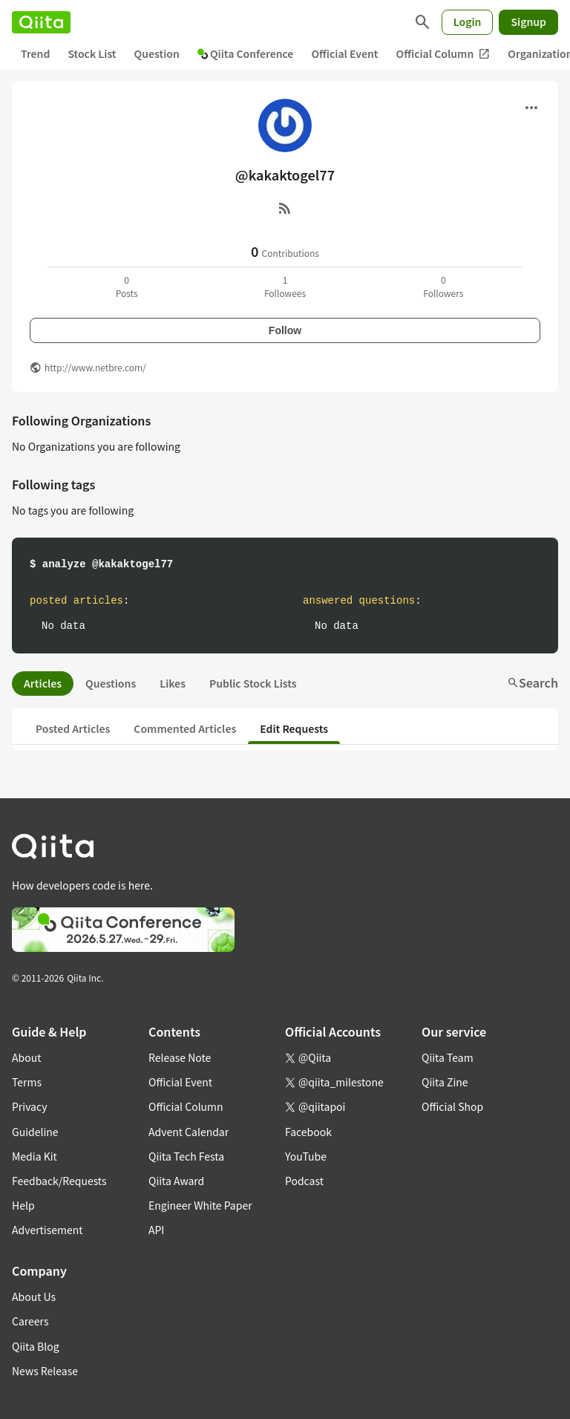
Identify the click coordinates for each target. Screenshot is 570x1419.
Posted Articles (73, 728)
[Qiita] (41, 22)
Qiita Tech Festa (186, 1156)
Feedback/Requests (59, 1180)
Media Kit (34, 1156)
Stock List (92, 53)
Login (467, 21)
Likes (173, 683)
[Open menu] (531, 108)
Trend (35, 53)
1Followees (285, 286)
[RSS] (285, 208)
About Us (34, 1296)
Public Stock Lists (253, 683)
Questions (110, 683)
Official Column (443, 54)
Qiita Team (448, 1057)
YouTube (306, 1156)
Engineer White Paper (200, 1205)
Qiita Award (176, 1180)
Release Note (179, 1057)
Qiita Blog (35, 1346)
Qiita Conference (245, 53)
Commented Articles (185, 728)
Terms (27, 1081)
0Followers (443, 286)
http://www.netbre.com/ (95, 367)
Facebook (308, 1131)
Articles (43, 683)
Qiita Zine (445, 1081)
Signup (528, 21)
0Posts (127, 286)
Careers (30, 1321)
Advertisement (47, 1229)
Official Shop (452, 1106)
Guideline (35, 1131)
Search (532, 682)
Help (23, 1205)
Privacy (29, 1106)
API (156, 1229)
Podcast (304, 1180)
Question (157, 53)
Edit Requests (294, 728)
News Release (45, 1370)
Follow (285, 330)
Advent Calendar (188, 1131)
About (26, 1057)
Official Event (344, 53)
